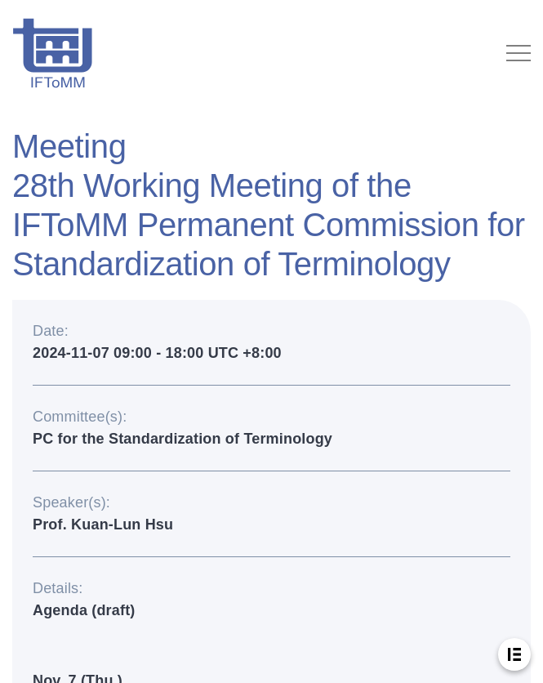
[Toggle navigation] (518, 53)
